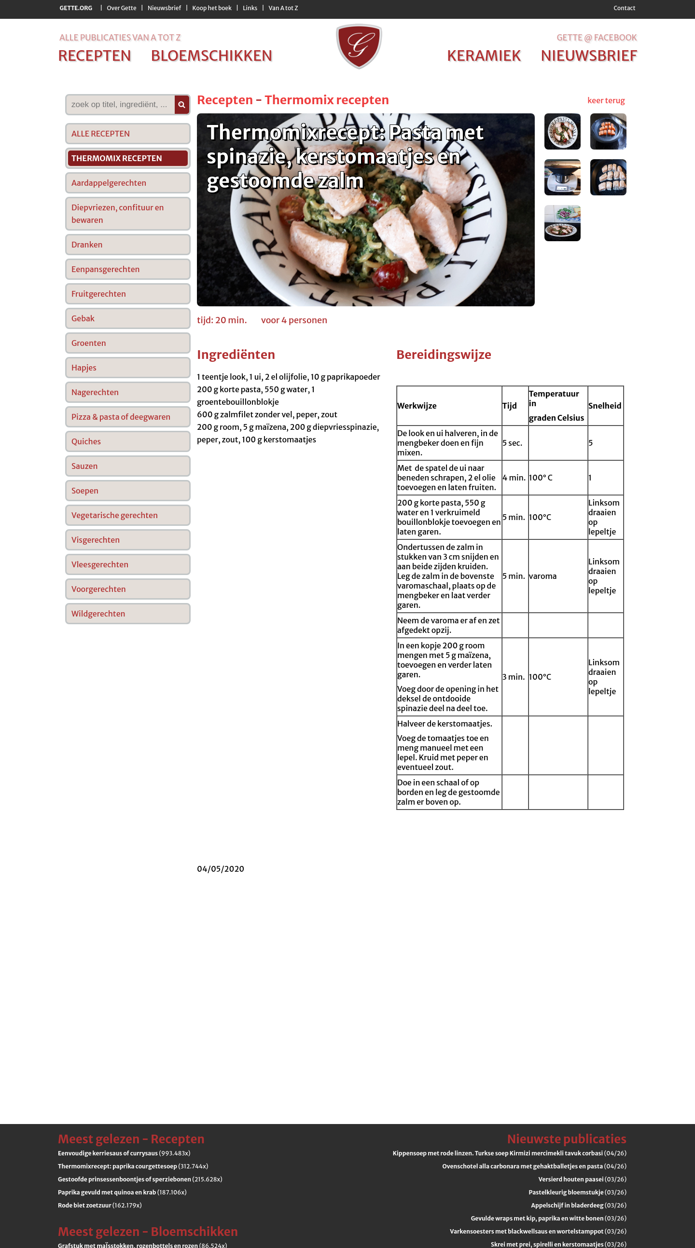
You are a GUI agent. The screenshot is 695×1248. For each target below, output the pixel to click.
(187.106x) (122, 1192)
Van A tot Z (283, 8)
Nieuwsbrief (164, 8)
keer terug (606, 100)
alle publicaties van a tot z (120, 37)
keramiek (484, 55)
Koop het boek (212, 8)
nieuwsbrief (589, 55)
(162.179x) (100, 1205)
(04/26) (509, 1153)
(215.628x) (140, 1179)
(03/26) (582, 1179)
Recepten (225, 100)
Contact (624, 8)
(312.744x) (133, 1166)
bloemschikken (211, 55)
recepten (94, 55)
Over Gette (121, 8)
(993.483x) (124, 1153)
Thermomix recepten (326, 100)
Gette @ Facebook (596, 37)
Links (250, 8)
